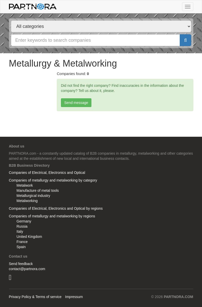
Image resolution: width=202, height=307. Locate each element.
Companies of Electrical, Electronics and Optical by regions (56, 208)
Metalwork (25, 185)
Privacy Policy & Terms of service (35, 297)
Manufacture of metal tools (38, 190)
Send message (76, 103)
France (22, 242)
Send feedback (21, 264)
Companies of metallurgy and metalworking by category (53, 180)
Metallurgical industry (33, 196)
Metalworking (27, 201)
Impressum (74, 297)
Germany (24, 221)
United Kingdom (29, 237)
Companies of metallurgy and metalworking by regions (52, 216)
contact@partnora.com (27, 269)
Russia (22, 226)
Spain (21, 247)
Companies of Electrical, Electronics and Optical (47, 173)
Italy (20, 231)
